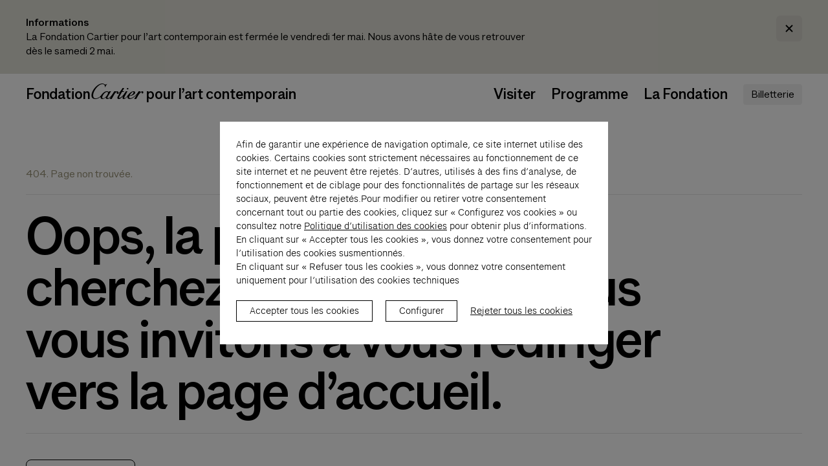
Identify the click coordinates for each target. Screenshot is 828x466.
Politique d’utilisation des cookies (375, 233)
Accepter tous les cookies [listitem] (304, 318)
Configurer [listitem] (421, 318)
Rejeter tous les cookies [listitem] (521, 318)
